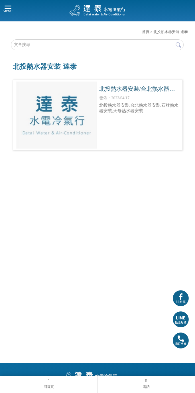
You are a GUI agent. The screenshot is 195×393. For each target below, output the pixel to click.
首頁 (145, 32)
